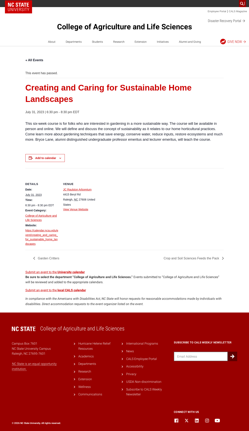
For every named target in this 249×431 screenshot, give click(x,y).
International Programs (142, 343)
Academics (86, 356)
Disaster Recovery (226, 21)
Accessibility (134, 366)
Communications (90, 394)
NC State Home (18, 7)
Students (97, 41)
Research (119, 41)
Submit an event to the (55, 272)
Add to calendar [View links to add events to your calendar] (45, 158)
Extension (141, 41)
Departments (74, 41)
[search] (242, 3)
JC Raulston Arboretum (77, 189)
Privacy (131, 374)
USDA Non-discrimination (143, 382)
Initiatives (163, 41)
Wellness (84, 387)
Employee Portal (217, 11)
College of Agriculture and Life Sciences (124, 26)
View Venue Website (75, 209)
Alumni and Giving (190, 41)
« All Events (34, 60)
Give (233, 41)
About (52, 41)
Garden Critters (48, 258)
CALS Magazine (238, 11)
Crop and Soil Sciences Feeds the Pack (192, 258)
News (130, 351)
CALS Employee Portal (141, 359)
